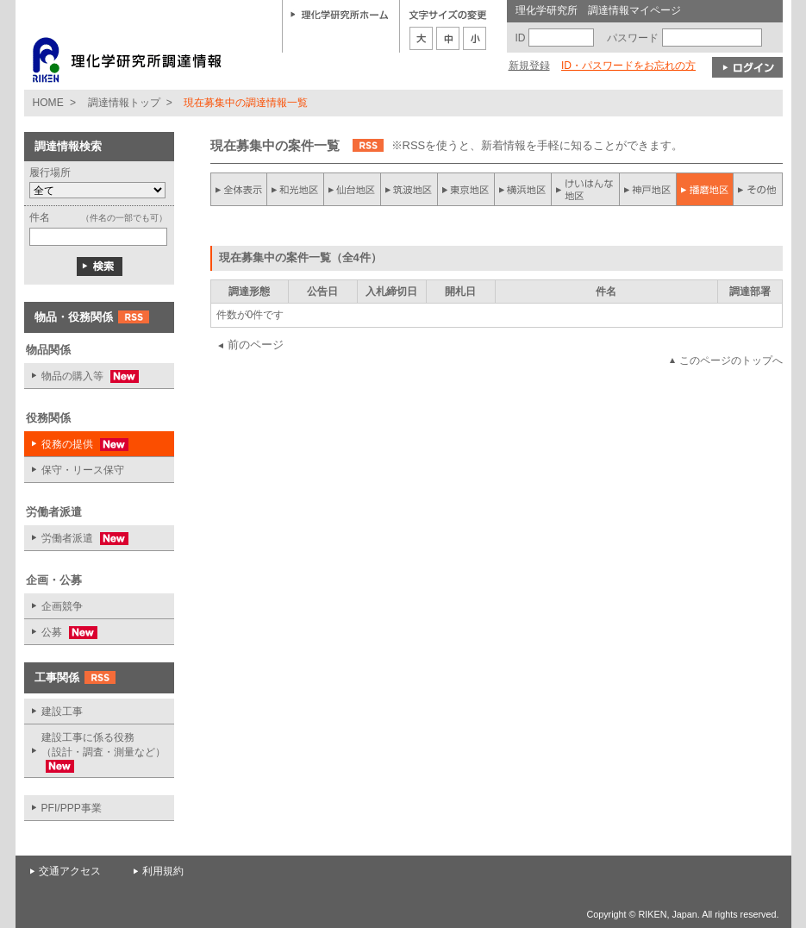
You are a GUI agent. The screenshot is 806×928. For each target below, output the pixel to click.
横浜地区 (523, 189)
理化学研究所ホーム (340, 14)
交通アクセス (70, 871)
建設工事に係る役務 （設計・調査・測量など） (95, 752)
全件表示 (238, 189)
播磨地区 (704, 189)
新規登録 (529, 66)
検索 (99, 266)
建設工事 (62, 711)
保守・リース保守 (82, 470)
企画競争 (62, 606)
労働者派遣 (76, 538)
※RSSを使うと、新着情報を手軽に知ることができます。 (537, 145)
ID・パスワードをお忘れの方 (628, 66)
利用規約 (163, 871)
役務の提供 (76, 444)
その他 (758, 189)
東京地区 (466, 189)
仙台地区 (352, 189)
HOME (48, 103)
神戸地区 (647, 189)
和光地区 (295, 189)
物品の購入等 (81, 376)
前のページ (256, 344)
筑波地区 (409, 189)
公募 (60, 632)
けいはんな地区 (585, 189)
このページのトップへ (731, 360)
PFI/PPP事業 (71, 808)
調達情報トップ (124, 103)
